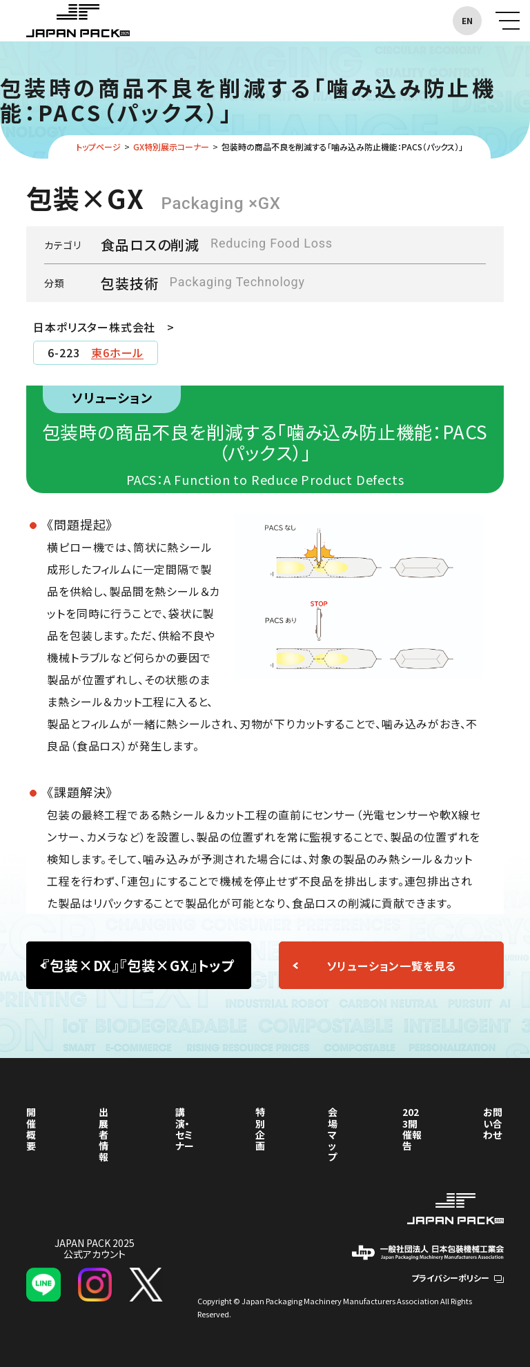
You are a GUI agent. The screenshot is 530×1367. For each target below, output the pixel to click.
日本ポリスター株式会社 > (103, 327)
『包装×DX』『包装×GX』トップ (138, 965)
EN (467, 20)
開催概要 (31, 1128)
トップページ (98, 146)
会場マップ (332, 1133)
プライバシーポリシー (457, 1278)
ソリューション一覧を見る (391, 965)
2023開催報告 (412, 1128)
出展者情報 (103, 1133)
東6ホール (117, 352)
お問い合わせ (492, 1122)
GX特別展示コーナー (171, 146)
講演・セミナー (184, 1128)
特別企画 (260, 1128)
